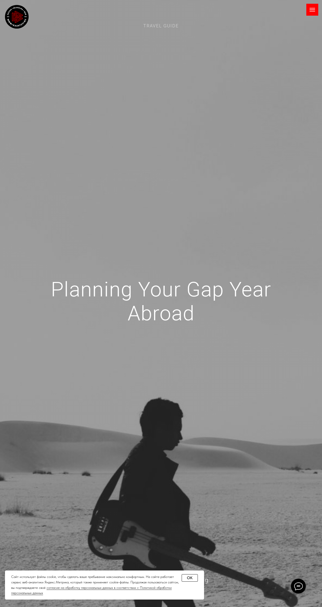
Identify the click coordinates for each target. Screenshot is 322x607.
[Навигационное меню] (312, 9)
